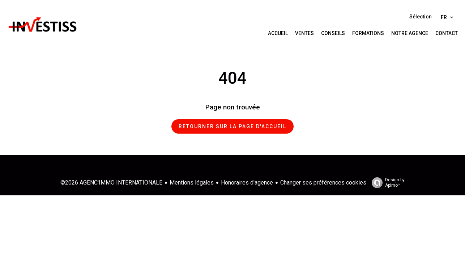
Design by (386, 182)
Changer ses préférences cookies (323, 182)
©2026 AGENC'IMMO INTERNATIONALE (111, 182)
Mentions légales (192, 182)
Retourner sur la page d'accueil (232, 126)
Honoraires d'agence (247, 182)
